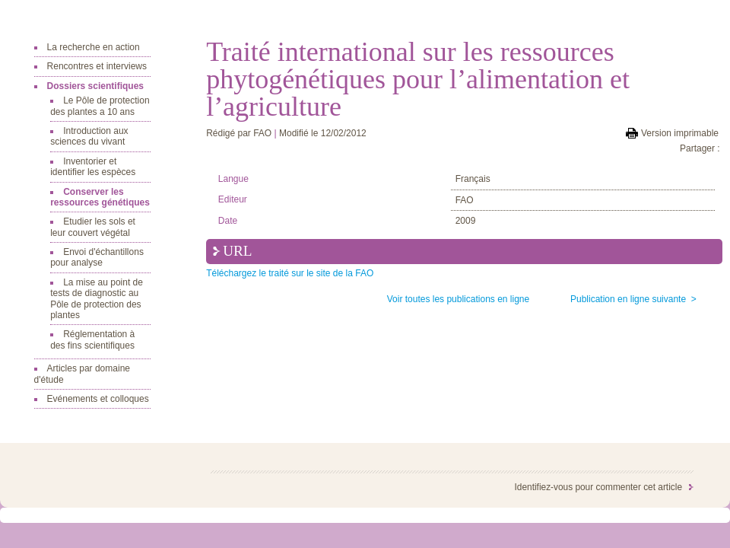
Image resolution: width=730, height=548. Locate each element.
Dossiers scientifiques (95, 86)
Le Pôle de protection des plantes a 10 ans (99, 105)
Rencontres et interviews (97, 66)
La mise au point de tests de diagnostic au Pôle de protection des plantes (96, 298)
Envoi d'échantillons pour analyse (97, 257)
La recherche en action (93, 47)
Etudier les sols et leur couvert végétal (92, 226)
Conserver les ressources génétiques (100, 197)
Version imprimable (680, 133)
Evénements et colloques (98, 398)
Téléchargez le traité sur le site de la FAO (289, 273)
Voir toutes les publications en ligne (458, 299)
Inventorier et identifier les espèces (92, 166)
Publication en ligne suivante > (633, 299)
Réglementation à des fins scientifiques (92, 339)
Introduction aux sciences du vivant (89, 136)
